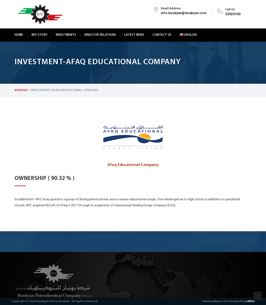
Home (19, 35)
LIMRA (250, 301)
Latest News (134, 35)
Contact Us (162, 35)
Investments (66, 35)
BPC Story (39, 35)
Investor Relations (100, 35)
